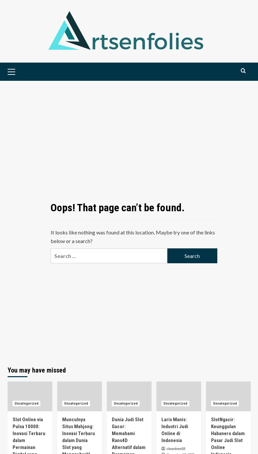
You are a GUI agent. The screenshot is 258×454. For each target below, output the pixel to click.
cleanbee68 (176, 449)
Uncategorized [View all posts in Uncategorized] (26, 403)
